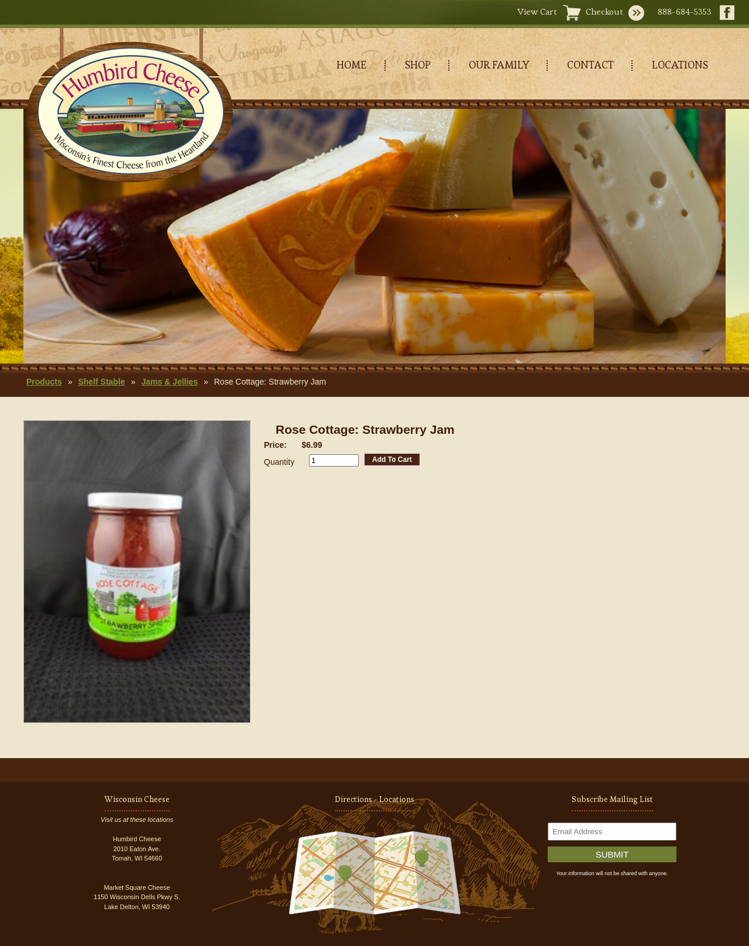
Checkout (604, 11)
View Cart (537, 11)
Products (44, 381)
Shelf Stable (101, 381)
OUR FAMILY (499, 64)
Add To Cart (392, 459)
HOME (351, 64)
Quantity (279, 462)
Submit (612, 854)
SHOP (418, 64)
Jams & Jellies (169, 381)
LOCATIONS (680, 64)
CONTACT (590, 64)
